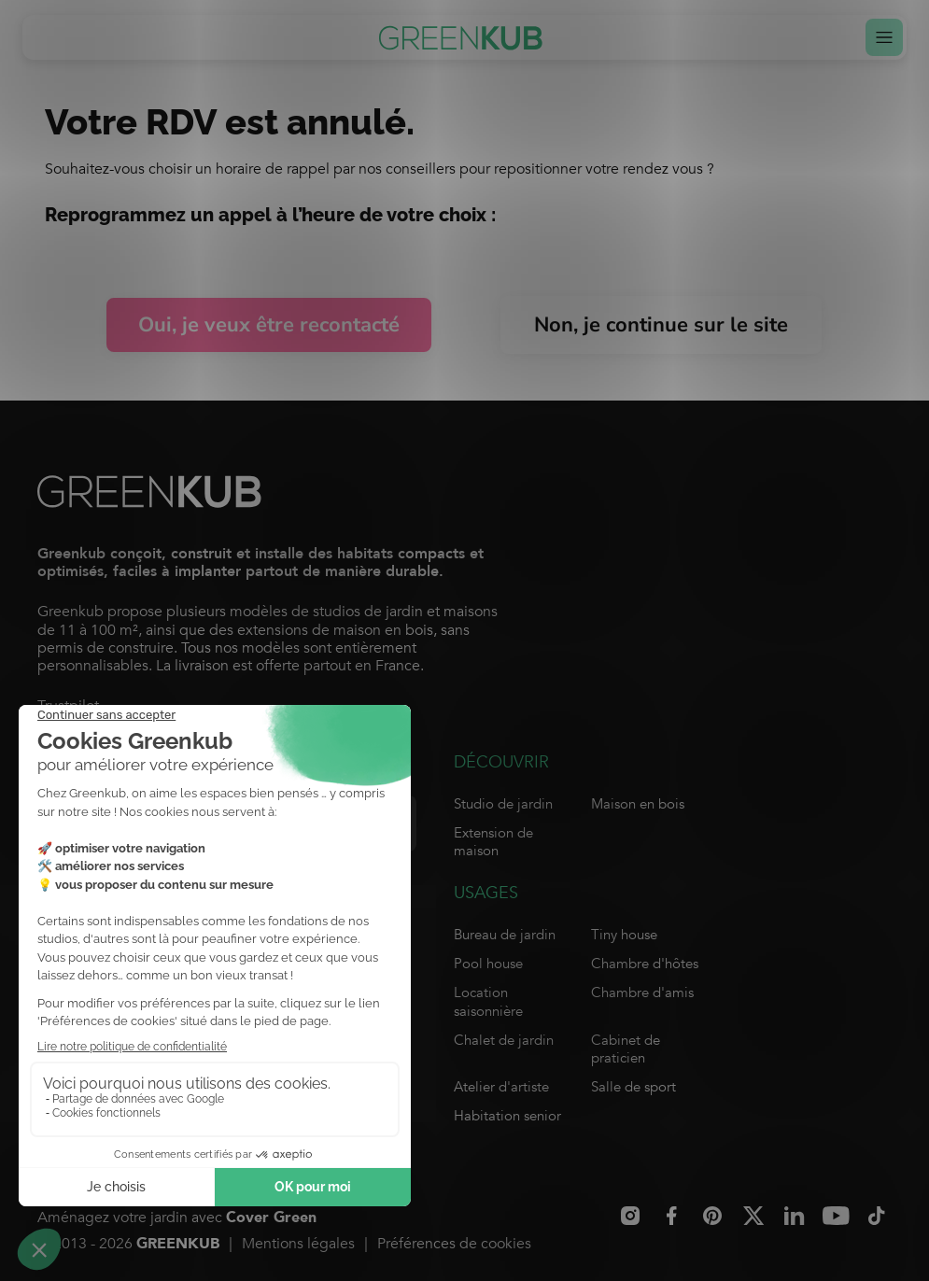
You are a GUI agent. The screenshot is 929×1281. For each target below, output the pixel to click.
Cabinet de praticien (625, 1049)
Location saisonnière (488, 1001)
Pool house (488, 963)
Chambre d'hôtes (644, 963)
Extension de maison (493, 842)
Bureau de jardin (505, 934)
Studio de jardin (503, 804)
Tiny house (624, 934)
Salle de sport (633, 1086)
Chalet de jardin (504, 1040)
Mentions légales (298, 1243)
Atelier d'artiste (501, 1086)
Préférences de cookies (454, 1243)
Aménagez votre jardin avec (177, 1218)
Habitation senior (507, 1115)
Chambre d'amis (642, 992)
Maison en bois (637, 804)
